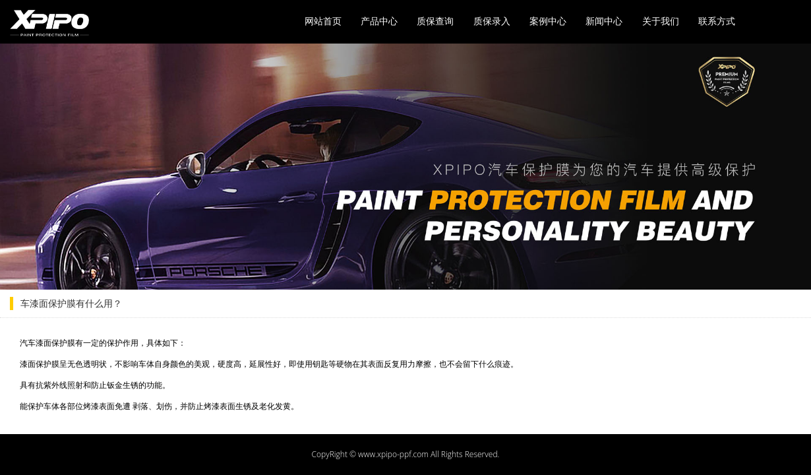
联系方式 (716, 21)
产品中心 (379, 21)
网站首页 (323, 21)
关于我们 (660, 21)
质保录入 (491, 21)
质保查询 (435, 21)
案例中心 (547, 21)
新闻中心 (604, 21)
